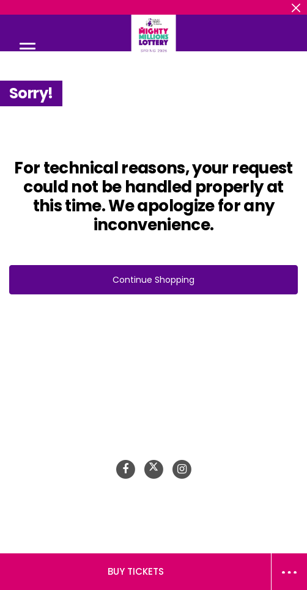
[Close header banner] (296, 7)
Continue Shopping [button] (153, 280)
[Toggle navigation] (27, 48)
